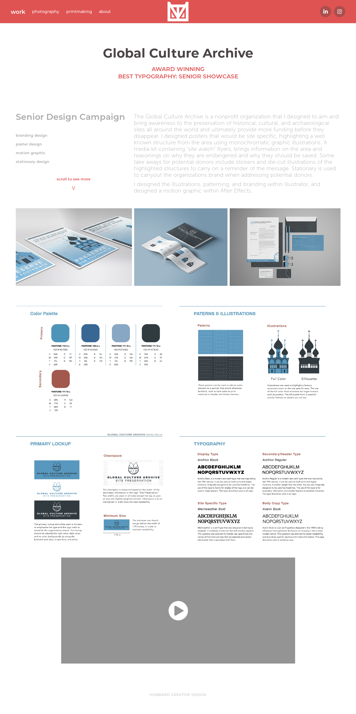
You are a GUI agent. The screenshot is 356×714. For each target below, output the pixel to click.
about (105, 11)
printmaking (79, 11)
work (18, 11)
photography (45, 11)
